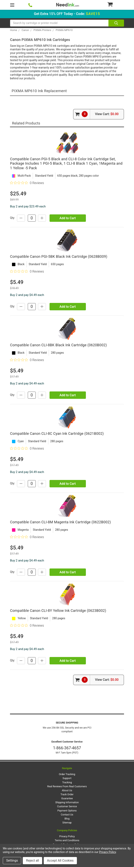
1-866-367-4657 (67, 748)
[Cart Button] (115, 4)
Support (67, 778)
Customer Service (67, 806)
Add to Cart (68, 218)
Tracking (67, 782)
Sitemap (66, 822)
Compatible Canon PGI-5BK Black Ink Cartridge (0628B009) (58, 256)
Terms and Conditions (67, 840)
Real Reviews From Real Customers (67, 786)
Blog (67, 818)
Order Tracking (67, 774)
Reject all (32, 860)
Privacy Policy (67, 836)
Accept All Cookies (60, 860)
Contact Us (67, 814)
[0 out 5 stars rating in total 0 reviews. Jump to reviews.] (27, 183)
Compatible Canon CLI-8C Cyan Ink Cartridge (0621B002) (57, 433)
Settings (12, 860)
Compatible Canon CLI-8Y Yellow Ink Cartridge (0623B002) (58, 610)
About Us (67, 790)
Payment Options (66, 810)
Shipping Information (67, 802)
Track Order (67, 794)
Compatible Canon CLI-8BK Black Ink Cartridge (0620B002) (58, 345)
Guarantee (67, 798)
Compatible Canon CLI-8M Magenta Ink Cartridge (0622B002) (60, 522)
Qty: (12, 217)
